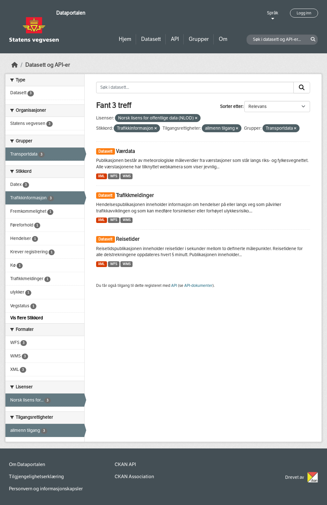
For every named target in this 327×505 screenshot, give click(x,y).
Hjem (125, 39)
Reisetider (127, 239)
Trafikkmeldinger (135, 195)
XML (101, 176)
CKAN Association (134, 476)
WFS (113, 176)
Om (223, 39)
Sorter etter (231, 106)
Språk (272, 13)
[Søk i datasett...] (195, 87)
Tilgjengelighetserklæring (36, 476)
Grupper (199, 39)
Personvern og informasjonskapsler (46, 489)
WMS (127, 176)
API (175, 39)
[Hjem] (14, 65)
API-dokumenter (198, 285)
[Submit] (301, 87)
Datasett (151, 39)
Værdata (125, 151)
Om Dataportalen (27, 464)
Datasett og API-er (47, 65)
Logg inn (304, 13)
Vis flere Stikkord (26, 318)
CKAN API (125, 464)
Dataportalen (70, 13)
